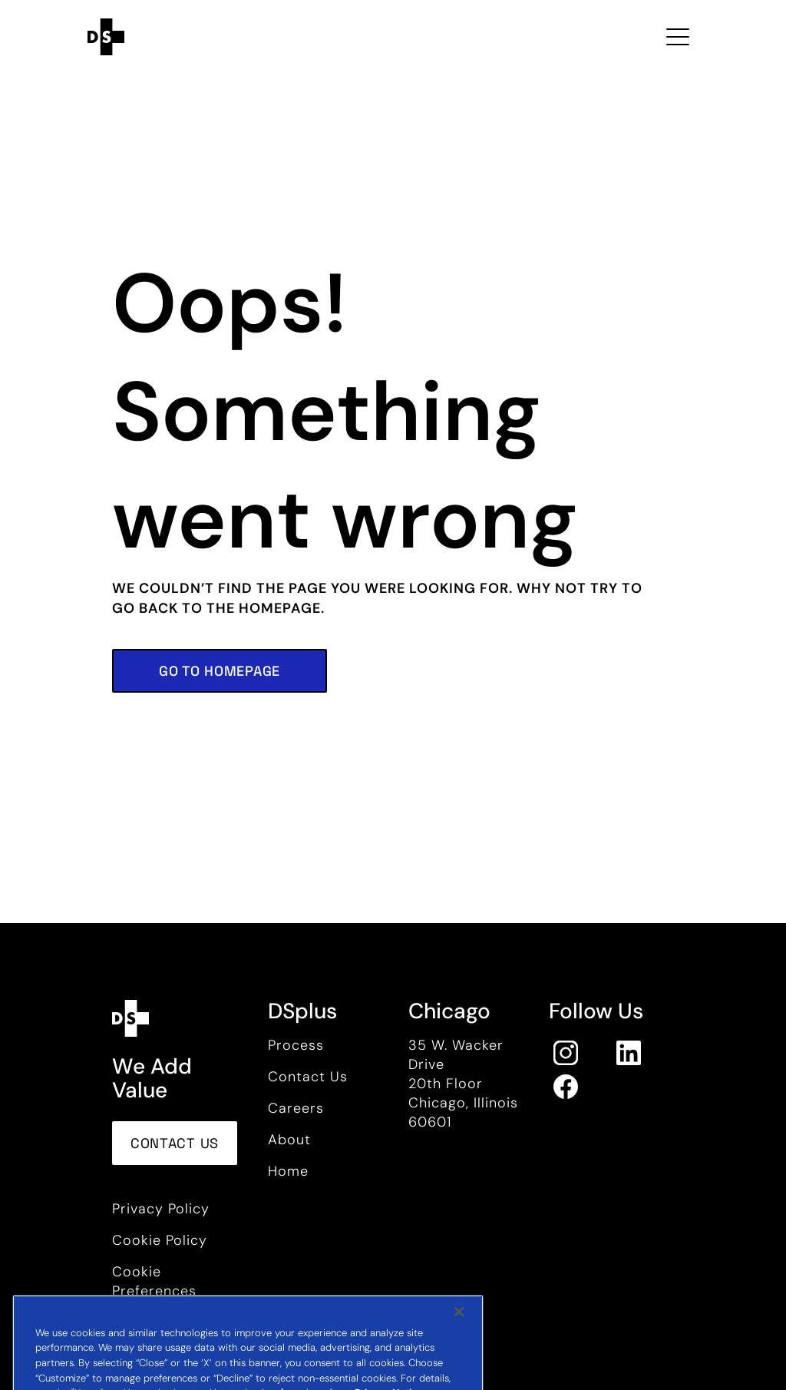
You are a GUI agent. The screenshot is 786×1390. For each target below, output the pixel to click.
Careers (296, 1108)
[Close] (459, 1330)
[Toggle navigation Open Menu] (677, 37)
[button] (219, 671)
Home (288, 1171)
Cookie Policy (159, 1240)
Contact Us (308, 1076)
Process (296, 1045)
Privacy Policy (161, 1209)
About (289, 1139)
